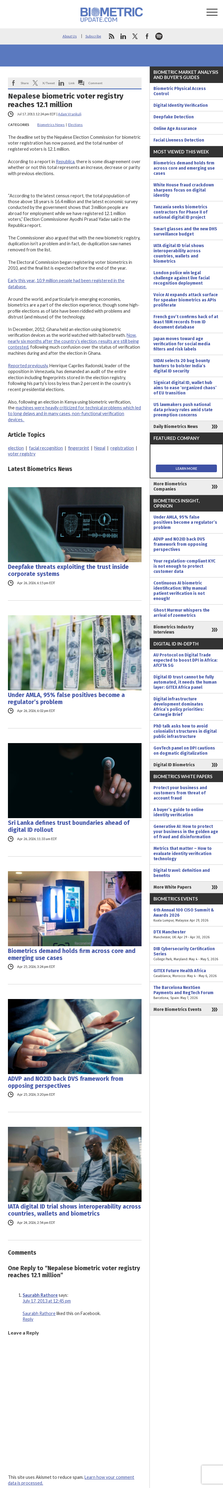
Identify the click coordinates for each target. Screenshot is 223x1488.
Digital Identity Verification (180, 105)
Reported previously (28, 365)
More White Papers (172, 887)
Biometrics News (51, 125)
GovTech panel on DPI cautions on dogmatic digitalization (184, 751)
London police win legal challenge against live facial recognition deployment (181, 278)
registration (122, 448)
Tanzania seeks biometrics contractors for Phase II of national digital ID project (180, 212)
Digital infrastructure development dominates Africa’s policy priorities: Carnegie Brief (178, 706)
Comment (95, 83)
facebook (147, 36)
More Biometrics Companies (170, 486)
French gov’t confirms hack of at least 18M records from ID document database (185, 322)
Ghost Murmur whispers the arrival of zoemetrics (181, 613)
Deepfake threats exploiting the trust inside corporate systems (68, 570)
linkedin (123, 36)
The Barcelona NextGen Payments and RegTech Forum (186, 993)
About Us (70, 36)
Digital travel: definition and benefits (181, 873)
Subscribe (93, 36)
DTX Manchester (186, 934)
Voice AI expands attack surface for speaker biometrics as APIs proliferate (185, 300)
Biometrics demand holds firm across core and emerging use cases (71, 954)
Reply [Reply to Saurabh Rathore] (28, 1319)
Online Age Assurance (175, 128)
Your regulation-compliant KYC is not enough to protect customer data (184, 566)
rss (111, 36)
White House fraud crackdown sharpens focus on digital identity (183, 190)
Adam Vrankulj (69, 114)
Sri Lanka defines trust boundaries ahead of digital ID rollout (68, 826)
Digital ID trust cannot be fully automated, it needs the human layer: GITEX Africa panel (185, 682)
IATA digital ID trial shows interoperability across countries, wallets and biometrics (74, 1210)
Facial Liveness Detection (178, 140)
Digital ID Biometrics (174, 764)
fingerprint (78, 448)
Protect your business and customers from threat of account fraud (180, 793)
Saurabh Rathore (40, 1295)
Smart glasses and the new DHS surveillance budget (185, 231)
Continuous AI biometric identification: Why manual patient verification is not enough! (180, 590)
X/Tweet (48, 83)
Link (72, 83)
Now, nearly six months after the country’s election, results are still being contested (73, 341)
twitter (135, 36)
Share (25, 83)
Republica (65, 161)
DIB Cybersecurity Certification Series (186, 954)
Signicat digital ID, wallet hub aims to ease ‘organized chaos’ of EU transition (185, 388)
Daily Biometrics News (175, 426)
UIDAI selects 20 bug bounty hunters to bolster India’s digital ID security (181, 366)
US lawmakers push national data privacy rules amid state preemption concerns (183, 410)
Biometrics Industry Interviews (173, 629)
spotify (158, 36)
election (16, 448)
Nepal (99, 448)
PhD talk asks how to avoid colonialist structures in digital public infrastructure (185, 731)
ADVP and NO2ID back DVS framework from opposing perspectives (65, 1082)
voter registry (21, 453)
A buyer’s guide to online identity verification (178, 812)
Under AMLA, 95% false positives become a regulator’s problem (66, 699)
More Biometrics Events (177, 1009)
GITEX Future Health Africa (186, 973)
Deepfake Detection (173, 117)
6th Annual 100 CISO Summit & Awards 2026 (186, 915)
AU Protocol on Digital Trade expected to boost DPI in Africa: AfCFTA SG (185, 660)
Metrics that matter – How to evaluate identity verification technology (182, 853)
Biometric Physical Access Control (179, 91)
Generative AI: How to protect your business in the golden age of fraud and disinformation (185, 831)
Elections (75, 125)
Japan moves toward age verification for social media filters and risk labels (181, 344)
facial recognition (46, 448)
